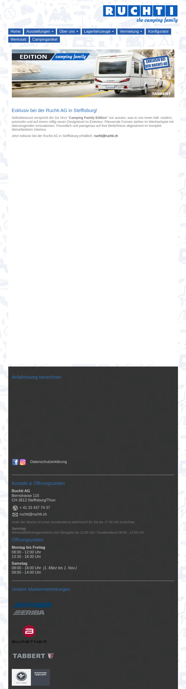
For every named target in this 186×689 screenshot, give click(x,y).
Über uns (68, 31)
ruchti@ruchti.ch (106, 136)
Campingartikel (45, 39)
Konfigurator (158, 31)
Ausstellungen (40, 31)
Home (16, 31)
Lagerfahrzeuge (99, 31)
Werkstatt (18, 39)
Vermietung (131, 31)
